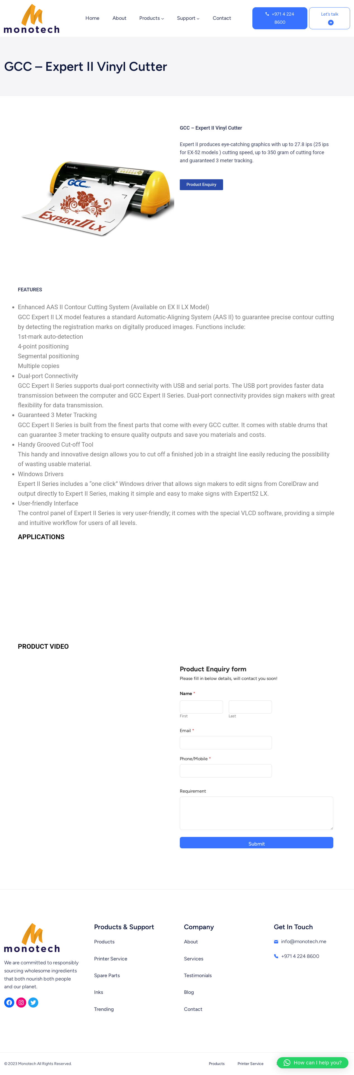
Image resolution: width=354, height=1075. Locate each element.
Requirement (193, 791)
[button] (312, 1062)
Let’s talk (329, 14)
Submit (256, 844)
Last (232, 716)
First (184, 716)
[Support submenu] (198, 18)
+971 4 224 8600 (283, 18)
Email (187, 730)
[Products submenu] (162, 18)
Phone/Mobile (195, 758)
